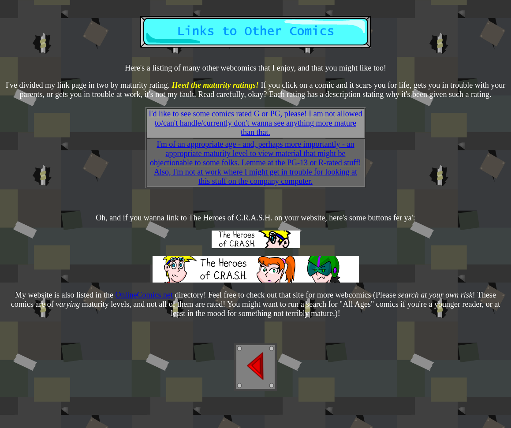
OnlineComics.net (144, 294)
